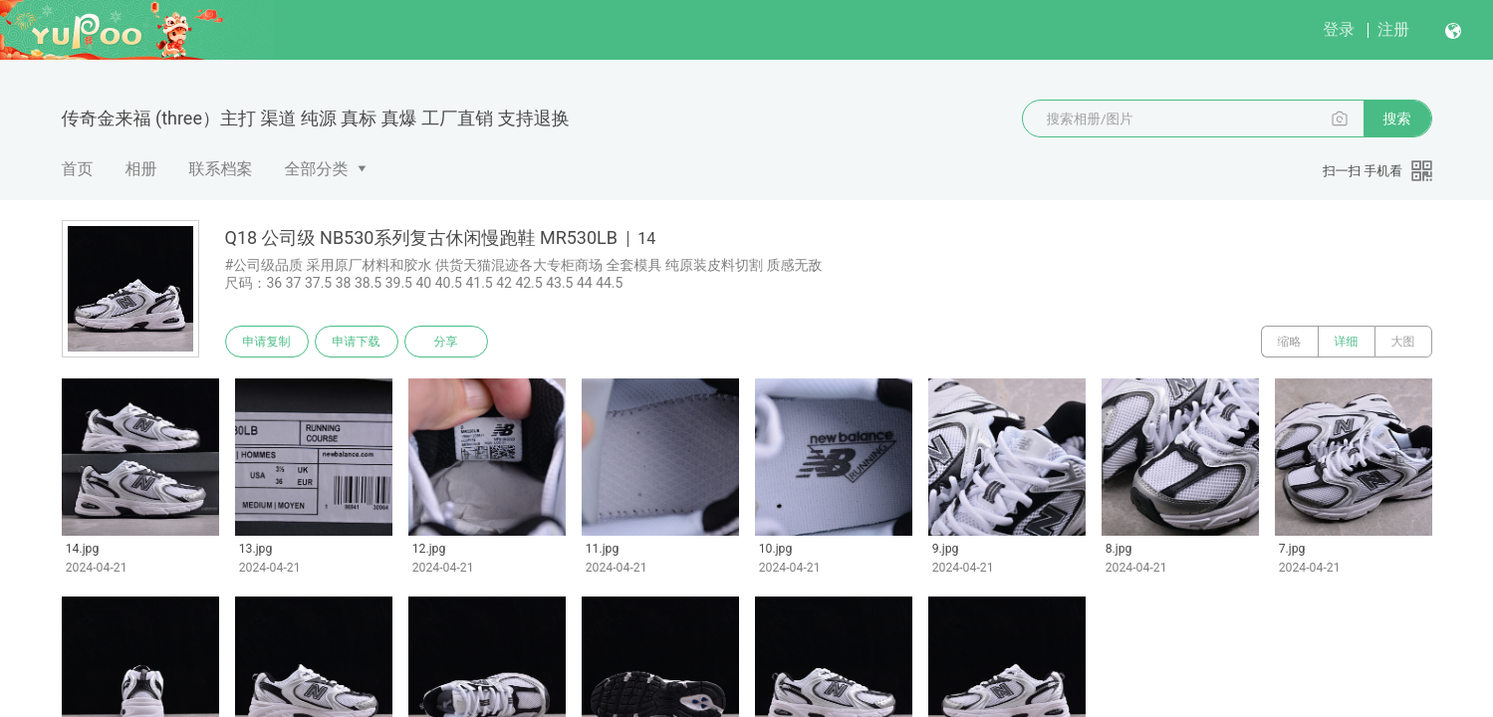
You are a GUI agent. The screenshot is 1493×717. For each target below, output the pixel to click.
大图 (1403, 342)
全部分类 (317, 168)
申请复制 (267, 342)
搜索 (1397, 118)
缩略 (1290, 342)
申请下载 (356, 342)
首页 (78, 168)
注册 (1393, 29)
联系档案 (221, 168)
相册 (141, 168)
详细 (1347, 342)
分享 (446, 342)
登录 (1339, 29)
